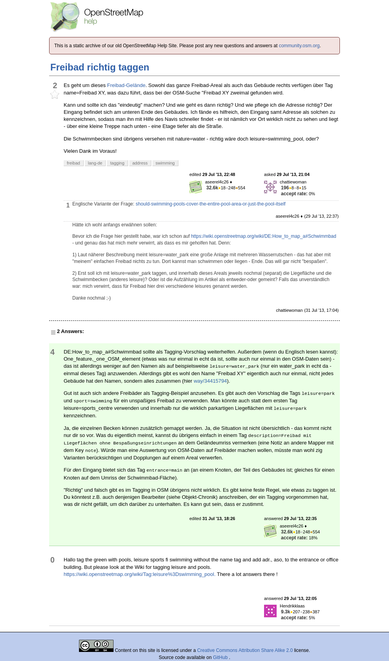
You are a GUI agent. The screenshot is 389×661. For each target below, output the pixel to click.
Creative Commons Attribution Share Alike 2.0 (245, 650)
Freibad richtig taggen (99, 67)
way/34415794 (210, 381)
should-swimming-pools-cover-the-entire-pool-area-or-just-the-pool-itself (210, 204)
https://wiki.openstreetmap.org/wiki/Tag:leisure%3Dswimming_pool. (140, 574)
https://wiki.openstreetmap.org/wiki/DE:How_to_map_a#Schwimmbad (263, 236)
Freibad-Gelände (126, 85)
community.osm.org (299, 45)
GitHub (221, 657)
